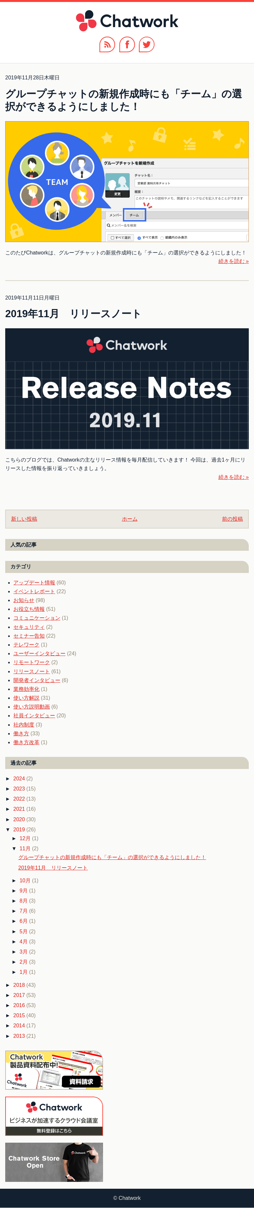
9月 (24, 890)
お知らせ (23, 600)
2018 (19, 985)
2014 (19, 1025)
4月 (24, 941)
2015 (19, 1015)
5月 (24, 931)
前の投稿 (232, 519)
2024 (19, 778)
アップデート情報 (34, 582)
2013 (19, 1036)
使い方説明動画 (31, 707)
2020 (19, 819)
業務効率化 (26, 689)
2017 (19, 995)
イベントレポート (34, 591)
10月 (26, 880)
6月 (24, 921)
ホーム (130, 519)
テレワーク (26, 644)
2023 (19, 789)
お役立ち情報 (29, 609)
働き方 (21, 733)
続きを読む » (233, 261)
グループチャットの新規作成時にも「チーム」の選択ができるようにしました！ (112, 857)
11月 (26, 848)
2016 (19, 1005)
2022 (19, 799)
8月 (24, 901)
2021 (19, 809)
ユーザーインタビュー (39, 653)
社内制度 (23, 724)
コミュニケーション (36, 618)
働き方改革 (26, 742)
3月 (24, 952)
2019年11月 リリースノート (73, 313)
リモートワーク (31, 662)
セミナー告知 (29, 636)
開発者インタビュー (36, 680)
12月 (26, 838)
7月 (24, 911)
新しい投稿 (24, 519)
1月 (24, 972)
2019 (19, 829)
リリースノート (31, 671)
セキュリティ (29, 627)
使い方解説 (26, 698)
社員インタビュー (34, 715)
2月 (24, 962)
